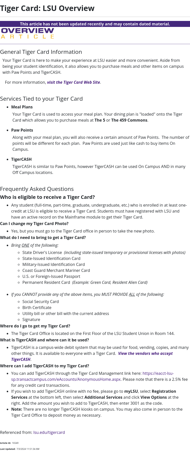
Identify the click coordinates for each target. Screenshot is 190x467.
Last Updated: (7, 449)
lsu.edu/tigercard (49, 432)
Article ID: (5, 443)
